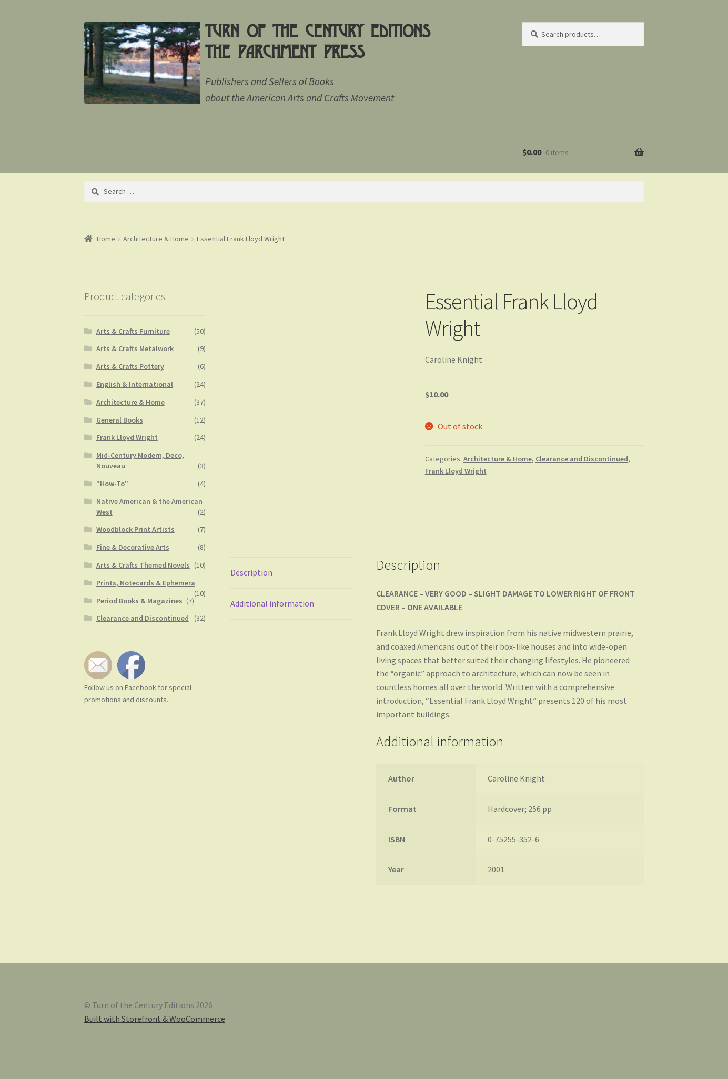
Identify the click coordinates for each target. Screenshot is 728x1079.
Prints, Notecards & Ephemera (145, 583)
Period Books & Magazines (139, 600)
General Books (119, 420)
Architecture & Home (156, 238)
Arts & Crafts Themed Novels (143, 565)
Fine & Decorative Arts (132, 547)
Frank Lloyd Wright (456, 471)
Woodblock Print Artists (135, 529)
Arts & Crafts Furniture (133, 331)
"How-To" (112, 483)
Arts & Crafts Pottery (130, 366)
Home (106, 238)
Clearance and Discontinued (581, 459)
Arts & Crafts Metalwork (135, 348)
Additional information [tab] (272, 603)
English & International (134, 384)
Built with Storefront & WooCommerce (154, 1018)
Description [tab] (251, 572)
